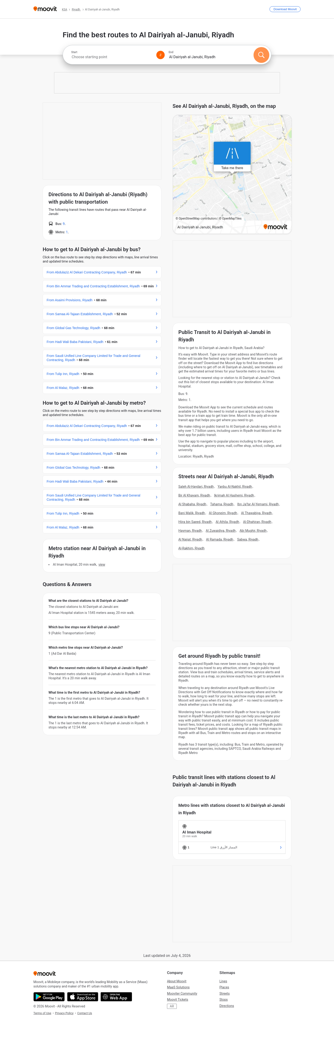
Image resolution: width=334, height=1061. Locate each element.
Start (74, 52)
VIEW (102, 564)
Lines (223, 981)
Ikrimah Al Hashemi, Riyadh (234, 495)
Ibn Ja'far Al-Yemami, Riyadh (258, 504)
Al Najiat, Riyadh (190, 539)
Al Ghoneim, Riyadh (223, 513)
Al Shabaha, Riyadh (192, 504)
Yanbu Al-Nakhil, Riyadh (235, 486)
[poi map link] (232, 175)
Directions (226, 1006)
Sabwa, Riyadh (247, 539)
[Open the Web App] (116, 996)
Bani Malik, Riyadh (191, 513)
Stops (223, 999)
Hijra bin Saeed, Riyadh (195, 522)
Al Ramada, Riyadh (219, 539)
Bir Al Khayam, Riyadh (194, 495)
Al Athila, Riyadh (227, 522)
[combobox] (111, 56)
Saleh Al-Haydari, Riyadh (196, 486)
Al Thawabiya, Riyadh (256, 513)
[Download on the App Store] (82, 996)
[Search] (261, 55)
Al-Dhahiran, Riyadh (257, 522)
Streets (224, 993)
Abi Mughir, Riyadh (253, 530)
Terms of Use (42, 1013)
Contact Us (84, 1013)
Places (224, 987)
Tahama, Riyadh (221, 504)
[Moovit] (45, 9)
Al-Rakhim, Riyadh (191, 548)
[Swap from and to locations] (160, 55)
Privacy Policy (64, 1013)
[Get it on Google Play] (49, 996)
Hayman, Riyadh (190, 530)
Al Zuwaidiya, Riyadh (221, 530)
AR (172, 1006)
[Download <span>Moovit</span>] (285, 9)
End (171, 52)
